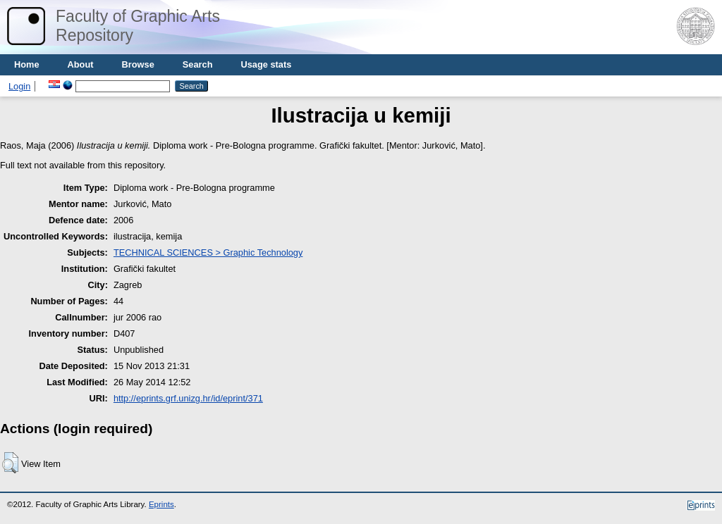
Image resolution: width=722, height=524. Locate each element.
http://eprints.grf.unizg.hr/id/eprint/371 (188, 398)
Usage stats (265, 64)
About (81, 64)
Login (19, 86)
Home (26, 64)
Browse (138, 64)
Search (198, 64)
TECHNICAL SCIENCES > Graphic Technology (208, 252)
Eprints (161, 504)
